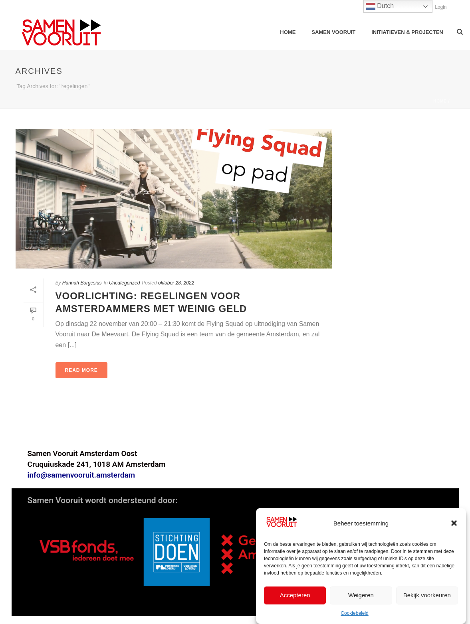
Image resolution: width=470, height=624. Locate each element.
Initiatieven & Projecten (407, 32)
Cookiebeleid (354, 613)
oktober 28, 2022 (176, 283)
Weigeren (361, 595)
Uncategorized (124, 283)
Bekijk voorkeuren (427, 595)
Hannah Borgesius (82, 283)
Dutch (380, 6)
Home (287, 32)
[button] (454, 523)
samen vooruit (333, 32)
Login (436, 7)
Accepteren (295, 595)
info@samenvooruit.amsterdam (81, 475)
